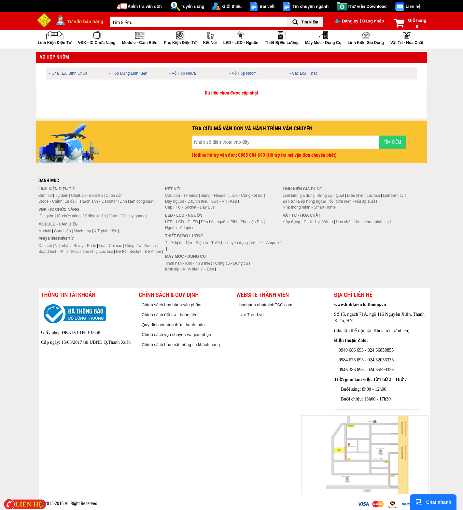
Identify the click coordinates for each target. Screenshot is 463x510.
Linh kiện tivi (393, 195)
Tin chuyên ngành (310, 6)
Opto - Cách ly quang (126, 216)
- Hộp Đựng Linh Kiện (128, 73)
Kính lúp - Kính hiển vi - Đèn (189, 269)
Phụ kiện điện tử (180, 37)
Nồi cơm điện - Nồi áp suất (352, 201)
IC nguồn (46, 216)
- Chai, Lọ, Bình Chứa (68, 73)
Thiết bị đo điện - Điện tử (186, 242)
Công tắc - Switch (140, 245)
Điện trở (45, 195)
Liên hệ (413, 6)
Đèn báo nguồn (214, 222)
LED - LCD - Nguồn (241, 37)
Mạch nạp (82, 231)
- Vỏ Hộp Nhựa (182, 73)
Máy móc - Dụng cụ (323, 37)
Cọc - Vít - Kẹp (224, 201)
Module (44, 231)
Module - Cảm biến (140, 37)
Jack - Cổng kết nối (246, 195)
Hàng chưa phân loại (372, 222)
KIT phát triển (105, 231)
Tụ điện (61, 195)
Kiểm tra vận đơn (145, 6)
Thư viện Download (367, 6)
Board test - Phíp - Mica (58, 251)
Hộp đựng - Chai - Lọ (301, 222)
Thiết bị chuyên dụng (229, 242)
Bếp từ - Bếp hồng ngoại (304, 201)
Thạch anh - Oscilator (98, 201)
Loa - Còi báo (110, 245)
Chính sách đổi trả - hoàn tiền (169, 314)
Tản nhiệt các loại (97, 251)
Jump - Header (214, 195)
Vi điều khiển (94, 216)
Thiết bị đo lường (282, 37)
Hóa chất (344, 222)
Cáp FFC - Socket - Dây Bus (190, 207)
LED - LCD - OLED (181, 222)
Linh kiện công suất (136, 201)
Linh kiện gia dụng (366, 37)
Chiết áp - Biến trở (87, 195)
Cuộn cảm (114, 195)
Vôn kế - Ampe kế (266, 242)
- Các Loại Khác (303, 73)
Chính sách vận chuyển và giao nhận (176, 334)
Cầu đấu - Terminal (181, 195)
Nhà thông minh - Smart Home (309, 207)
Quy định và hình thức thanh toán (173, 324)
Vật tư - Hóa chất (406, 37)
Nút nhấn (63, 245)
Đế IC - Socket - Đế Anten (138, 251)
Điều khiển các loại (363, 195)
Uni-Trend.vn (251, 314)
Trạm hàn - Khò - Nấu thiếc (188, 263)
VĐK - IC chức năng (96, 37)
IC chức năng (68, 216)
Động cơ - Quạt (330, 195)
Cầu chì (45, 245)
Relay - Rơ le (84, 245)
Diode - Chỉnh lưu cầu (57, 201)
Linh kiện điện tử (54, 37)
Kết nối (210, 37)
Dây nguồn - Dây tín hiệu (186, 201)
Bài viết (267, 6)
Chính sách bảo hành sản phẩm (172, 304)
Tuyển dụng (192, 6)
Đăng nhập (373, 21)
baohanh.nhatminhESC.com (265, 304)
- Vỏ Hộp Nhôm (243, 73)
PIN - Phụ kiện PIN (247, 222)
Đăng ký (346, 21)
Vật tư (327, 222)
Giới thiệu (232, 6)
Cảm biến (62, 231)
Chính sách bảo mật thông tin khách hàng (181, 344)
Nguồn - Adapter (179, 228)
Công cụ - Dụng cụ (231, 263)
